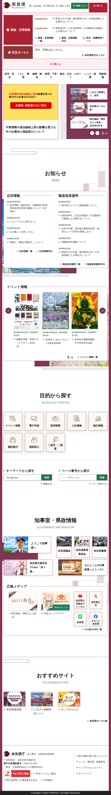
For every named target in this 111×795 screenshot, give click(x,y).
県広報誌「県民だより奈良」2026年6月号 (97, 122)
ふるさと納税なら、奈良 (97, 94)
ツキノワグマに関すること (23, 221)
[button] (35, 6)
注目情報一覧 (25, 251)
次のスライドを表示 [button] (97, 133)
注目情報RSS (46, 251)
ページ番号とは (99, 484)
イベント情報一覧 (89, 357)
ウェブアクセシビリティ (90, 768)
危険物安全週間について (74, 242)
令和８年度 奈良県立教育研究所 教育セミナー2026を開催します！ (80, 230)
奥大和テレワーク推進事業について (79, 205)
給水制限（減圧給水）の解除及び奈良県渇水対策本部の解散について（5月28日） (29, 208)
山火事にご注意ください (22, 232)
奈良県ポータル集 (97, 108)
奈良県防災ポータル (95, 55)
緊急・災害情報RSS (69, 39)
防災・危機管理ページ (95, 39)
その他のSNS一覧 (93, 629)
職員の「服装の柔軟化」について (26, 242)
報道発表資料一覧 (71, 264)
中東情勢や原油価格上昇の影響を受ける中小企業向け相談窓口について (31, 129)
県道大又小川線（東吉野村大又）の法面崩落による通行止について (79, 20)
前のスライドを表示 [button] (92, 133)
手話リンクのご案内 (46, 773)
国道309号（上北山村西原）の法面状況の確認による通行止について (79, 29)
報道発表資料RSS (96, 264)
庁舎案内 (48, 780)
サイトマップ (85, 773)
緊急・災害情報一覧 (45, 39)
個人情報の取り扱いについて (92, 756)
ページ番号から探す (76, 471)
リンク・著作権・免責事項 (91, 762)
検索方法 (47, 484)
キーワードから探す (20, 471)
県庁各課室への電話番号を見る (21, 780)
